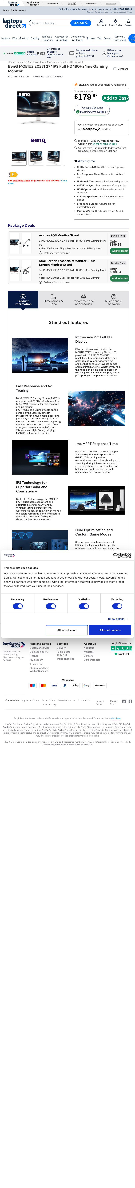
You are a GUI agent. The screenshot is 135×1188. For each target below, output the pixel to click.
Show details (116, 618)
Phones (91, 38)
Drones (108, 38)
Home (11, 62)
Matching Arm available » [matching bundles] (92, 112)
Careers (88, 655)
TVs (99, 38)
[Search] (60, 23)
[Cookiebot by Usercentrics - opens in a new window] (116, 555)
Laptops (5, 38)
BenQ (63, 62)
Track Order (115, 23)
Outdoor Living (49, 704)
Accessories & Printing (62, 38)
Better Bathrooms (66, 700)
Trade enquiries (65, 658)
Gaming (35, 38)
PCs (14, 38)
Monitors (24, 38)
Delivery (61, 647)
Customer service (39, 647)
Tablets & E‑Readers (47, 38)
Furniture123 (84, 700)
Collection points (39, 651)
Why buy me (86, 161)
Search (81, 23)
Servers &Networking (120, 38)
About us (89, 647)
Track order (36, 664)
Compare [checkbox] (123, 68)
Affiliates (89, 651)
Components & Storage (78, 38)
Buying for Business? (14, 10)
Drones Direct (48, 700)
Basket (128, 23)
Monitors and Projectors (30, 62)
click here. (116, 718)
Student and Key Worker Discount (39, 669)
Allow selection (66, 630)
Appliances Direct (30, 700)
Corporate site (92, 659)
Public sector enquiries (64, 653)
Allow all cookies (110, 630)
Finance (34, 655)
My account (36, 659)
